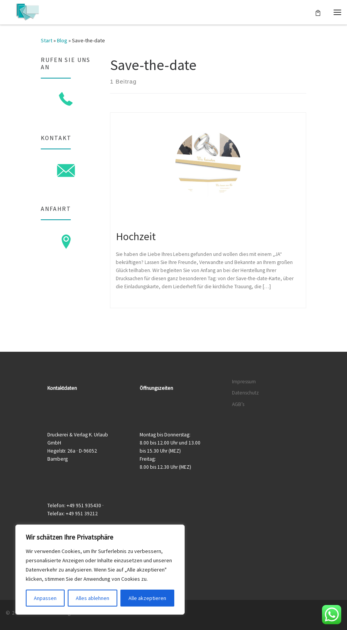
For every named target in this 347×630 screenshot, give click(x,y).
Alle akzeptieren (147, 598)
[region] (100, 570)
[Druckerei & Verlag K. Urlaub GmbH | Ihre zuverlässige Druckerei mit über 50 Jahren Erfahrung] (27, 11)
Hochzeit (136, 236)
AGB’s (238, 404)
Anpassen (45, 598)
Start (46, 40)
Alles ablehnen (92, 598)
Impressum (244, 381)
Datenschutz (245, 392)
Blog (62, 40)
